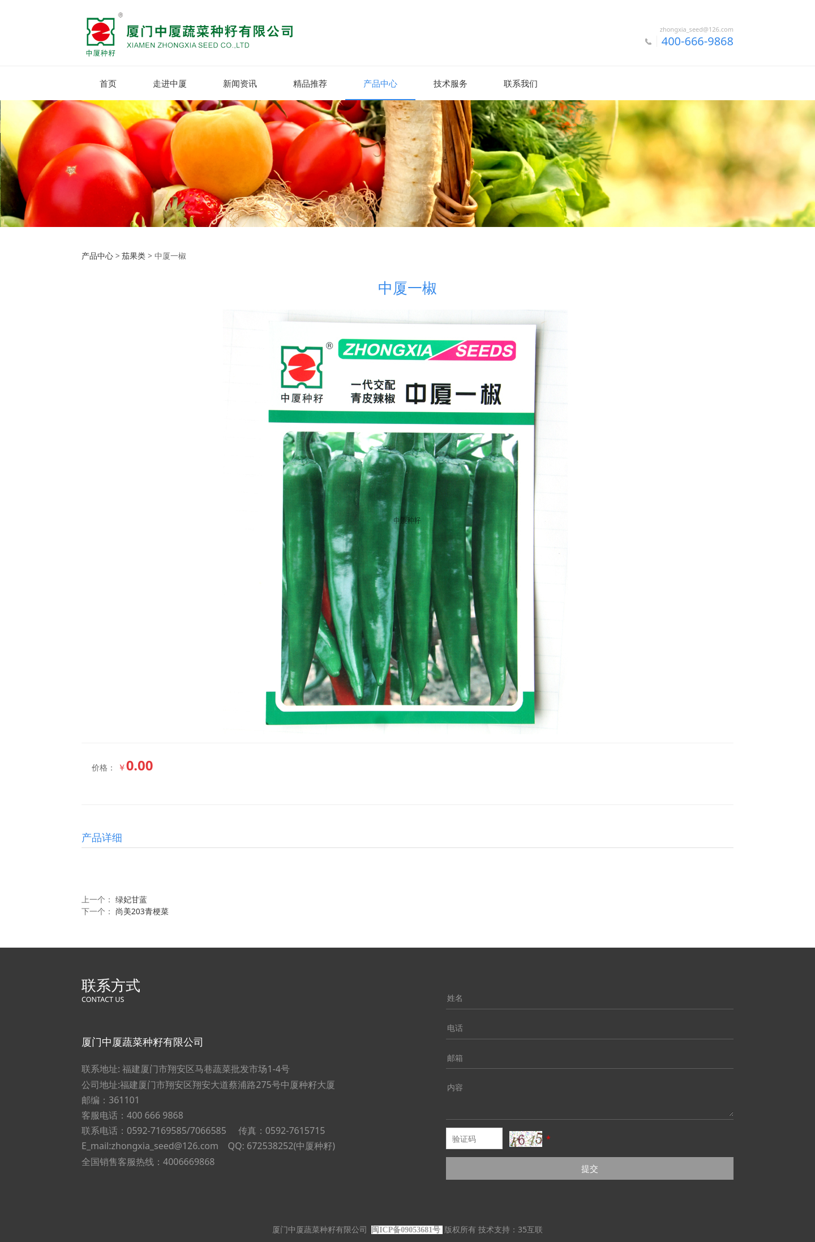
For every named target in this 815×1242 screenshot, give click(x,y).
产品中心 (380, 83)
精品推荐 (310, 83)
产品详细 (102, 836)
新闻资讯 (240, 83)
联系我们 (521, 83)
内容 (455, 1086)
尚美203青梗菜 (142, 910)
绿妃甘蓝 (131, 898)
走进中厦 (170, 83)
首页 (108, 83)
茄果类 (133, 255)
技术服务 (450, 83)
